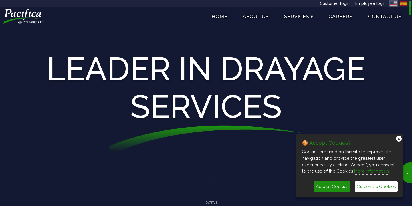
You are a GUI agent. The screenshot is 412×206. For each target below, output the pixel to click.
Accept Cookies (332, 186)
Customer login (335, 3)
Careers (340, 16)
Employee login (370, 3)
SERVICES (298, 16)
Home (219, 16)
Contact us (384, 16)
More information (371, 171)
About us (256, 16)
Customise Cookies (376, 186)
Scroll (211, 191)
